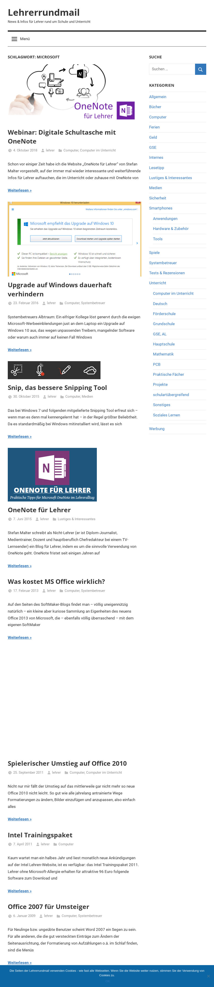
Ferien (154, 127)
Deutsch (160, 303)
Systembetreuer (93, 303)
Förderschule (164, 313)
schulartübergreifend (171, 394)
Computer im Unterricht (98, 150)
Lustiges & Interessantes (76, 519)
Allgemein (157, 96)
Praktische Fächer (168, 374)
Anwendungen (165, 218)
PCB (157, 364)
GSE (152, 147)
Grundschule (164, 323)
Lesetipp (156, 167)
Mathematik (163, 354)
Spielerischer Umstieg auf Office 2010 (67, 763)
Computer (70, 150)
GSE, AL (159, 334)
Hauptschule (164, 344)
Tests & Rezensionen (167, 273)
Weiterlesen (18, 190)
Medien (87, 396)
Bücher (155, 106)
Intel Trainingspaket (40, 834)
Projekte (160, 384)
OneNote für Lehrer (39, 509)
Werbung (157, 428)
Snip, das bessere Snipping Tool (57, 387)
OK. (108, 981)
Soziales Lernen (166, 415)
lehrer (50, 150)
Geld (153, 137)
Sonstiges (161, 404)
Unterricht (157, 283)
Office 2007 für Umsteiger (48, 906)
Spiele (154, 252)
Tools (158, 239)
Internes (156, 157)
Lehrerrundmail (44, 12)
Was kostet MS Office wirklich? (56, 581)
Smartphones (160, 208)
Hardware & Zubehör (171, 228)
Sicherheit (157, 198)
